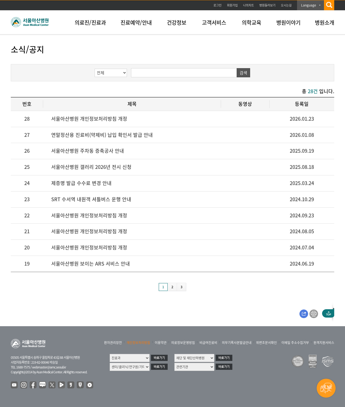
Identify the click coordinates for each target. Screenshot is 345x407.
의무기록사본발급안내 (236, 342)
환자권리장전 (113, 342)
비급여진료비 (208, 342)
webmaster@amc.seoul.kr (49, 367)
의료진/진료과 (90, 22)
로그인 (217, 5)
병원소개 (324, 22)
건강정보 (176, 22)
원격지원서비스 (323, 342)
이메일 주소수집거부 (295, 342)
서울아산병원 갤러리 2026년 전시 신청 (91, 167)
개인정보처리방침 (138, 342)
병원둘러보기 (267, 5)
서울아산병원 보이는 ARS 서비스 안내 (90, 263)
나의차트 (248, 5)
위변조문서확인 (266, 342)
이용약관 (161, 342)
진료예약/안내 (136, 22)
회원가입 (232, 5)
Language (308, 5)
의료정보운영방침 (183, 342)
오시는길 (286, 5)
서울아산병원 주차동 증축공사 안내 (87, 150)
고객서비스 (214, 22)
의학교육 (251, 22)
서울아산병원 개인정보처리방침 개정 (89, 118)
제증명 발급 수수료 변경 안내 (81, 183)
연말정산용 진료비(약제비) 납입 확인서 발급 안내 (102, 134)
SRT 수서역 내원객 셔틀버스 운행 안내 (91, 199)
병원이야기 (288, 22)
